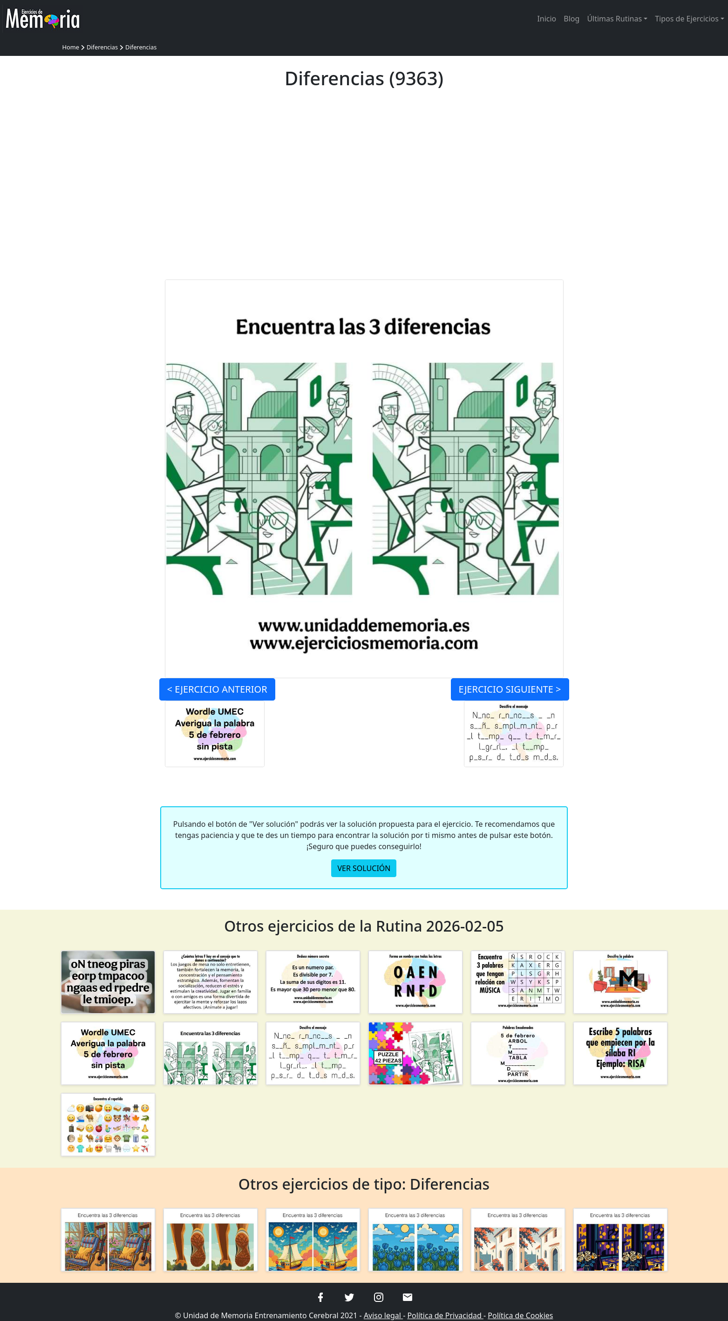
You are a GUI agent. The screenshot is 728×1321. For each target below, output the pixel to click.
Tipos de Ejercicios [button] (687, 19)
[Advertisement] (364, 190)
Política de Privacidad (445, 1315)
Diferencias (102, 47)
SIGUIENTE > (510, 689)
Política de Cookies (520, 1315)
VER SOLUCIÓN (363, 868)
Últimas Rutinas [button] (614, 19)
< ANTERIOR (217, 689)
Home (70, 47)
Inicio (546, 19)
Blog (571, 19)
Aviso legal (383, 1315)
